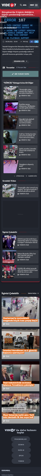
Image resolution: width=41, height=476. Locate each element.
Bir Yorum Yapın (20, 74)
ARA (23, 5)
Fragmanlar (11, 410)
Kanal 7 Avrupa (24, 468)
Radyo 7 (17, 468)
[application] (20, 29)
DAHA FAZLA (33, 293)
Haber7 (15, 472)
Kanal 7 (9, 468)
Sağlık (12, 416)
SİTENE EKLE (19, 176)
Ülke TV (31, 468)
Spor (30, 416)
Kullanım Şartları (7, 437)
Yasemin (28, 472)
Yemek (21, 423)
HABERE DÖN (31, 176)
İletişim (4, 447)
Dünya (30, 410)
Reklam (4, 442)
